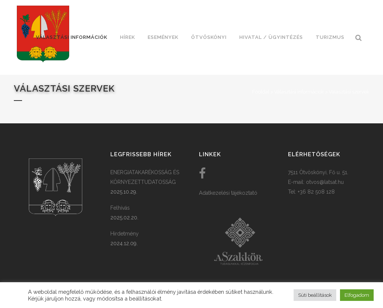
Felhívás (120, 208)
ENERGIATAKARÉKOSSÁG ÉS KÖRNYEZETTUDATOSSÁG (144, 177)
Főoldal (260, 92)
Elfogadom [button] (356, 295)
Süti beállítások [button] (315, 295)
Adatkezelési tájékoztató (228, 193)
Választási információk (299, 92)
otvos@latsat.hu (325, 182)
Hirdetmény (124, 234)
